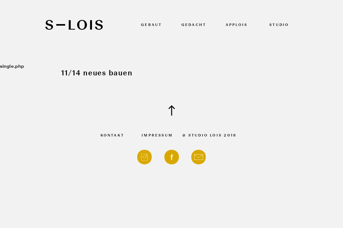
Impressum (157, 135)
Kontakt (113, 135)
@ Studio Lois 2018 (209, 135)
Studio (279, 25)
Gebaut (151, 25)
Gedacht (193, 25)
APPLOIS (237, 25)
